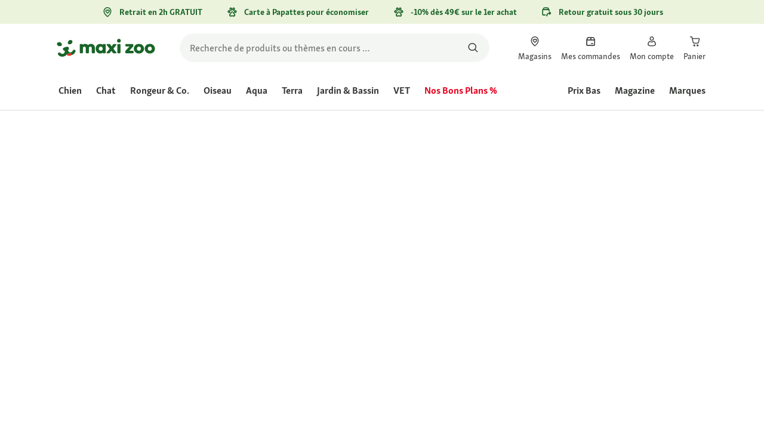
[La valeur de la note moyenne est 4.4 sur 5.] (428, 200)
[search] (334, 47)
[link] (534, 48)
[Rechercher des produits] (473, 47)
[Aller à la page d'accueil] (106, 48)
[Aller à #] (409, 278)
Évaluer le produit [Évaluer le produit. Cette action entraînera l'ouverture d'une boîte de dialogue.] (523, 200)
